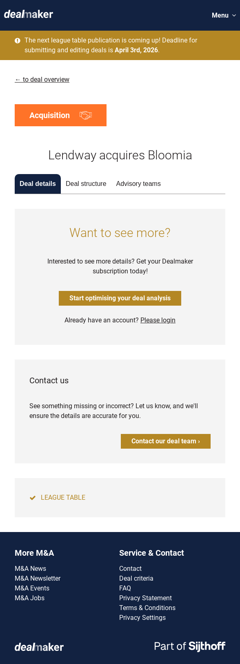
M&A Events (32, 588)
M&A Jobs (29, 598)
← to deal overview (42, 79)
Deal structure (86, 183)
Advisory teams (138, 183)
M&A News (30, 568)
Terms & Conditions (147, 608)
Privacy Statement (145, 598)
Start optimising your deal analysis (120, 298)
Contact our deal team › (165, 441)
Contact (130, 568)
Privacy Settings (142, 618)
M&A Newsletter (37, 578)
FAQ (125, 588)
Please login (158, 320)
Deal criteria (136, 578)
